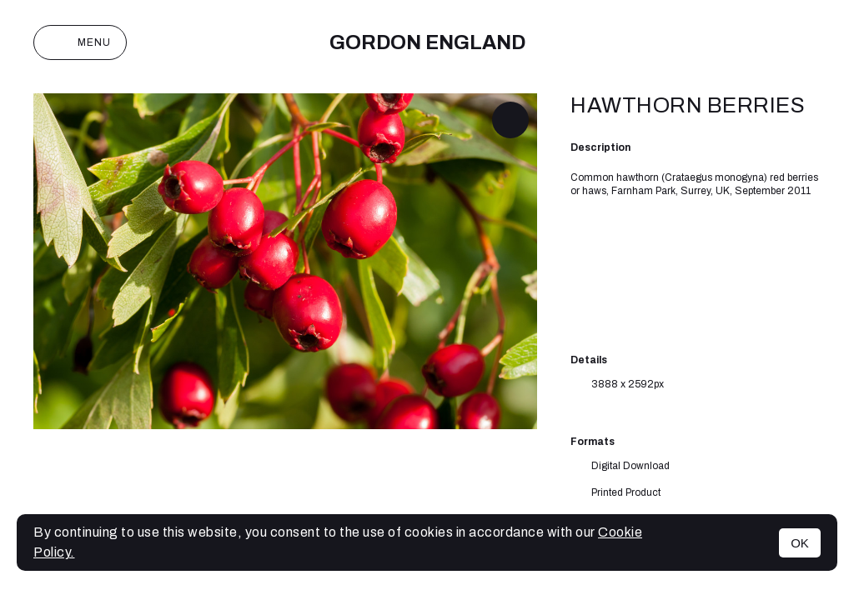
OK (800, 543)
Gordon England (427, 42)
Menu (80, 42)
